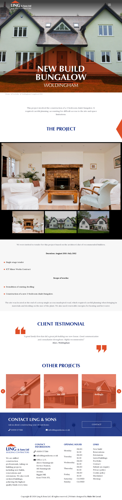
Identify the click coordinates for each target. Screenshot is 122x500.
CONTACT (96, 424)
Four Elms (23, 394)
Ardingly (98, 394)
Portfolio (97, 461)
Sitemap (97, 479)
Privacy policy (99, 470)
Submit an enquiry (101, 467)
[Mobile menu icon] (109, 4)
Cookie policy (99, 473)
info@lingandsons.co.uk (58, 430)
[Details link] (23, 388)
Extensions (98, 455)
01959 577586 (15, 430)
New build (97, 449)
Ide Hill (61, 394)
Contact (97, 464)
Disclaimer (98, 476)
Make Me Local (94, 496)
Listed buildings (100, 458)
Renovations (98, 452)
